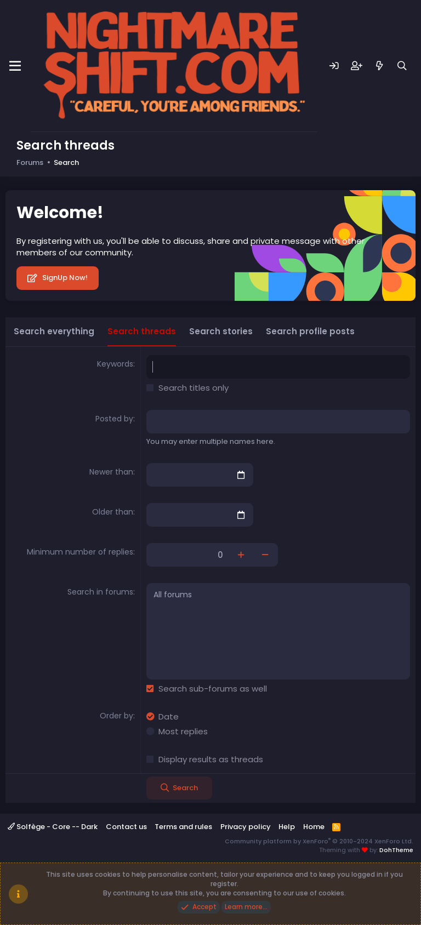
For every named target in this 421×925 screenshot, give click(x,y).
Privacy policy (245, 826)
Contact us (126, 826)
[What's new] (379, 66)
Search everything (54, 331)
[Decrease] (265, 555)
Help (286, 826)
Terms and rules (183, 826)
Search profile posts (310, 331)
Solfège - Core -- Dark (53, 826)
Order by (116, 715)
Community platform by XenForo (319, 841)
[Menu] (15, 66)
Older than (112, 511)
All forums (278, 595)
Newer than (111, 471)
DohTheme (396, 850)
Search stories (221, 331)
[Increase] (241, 555)
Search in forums (100, 591)
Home (314, 826)
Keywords (115, 363)
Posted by (114, 418)
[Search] (402, 66)
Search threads (141, 331)
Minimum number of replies (80, 551)
